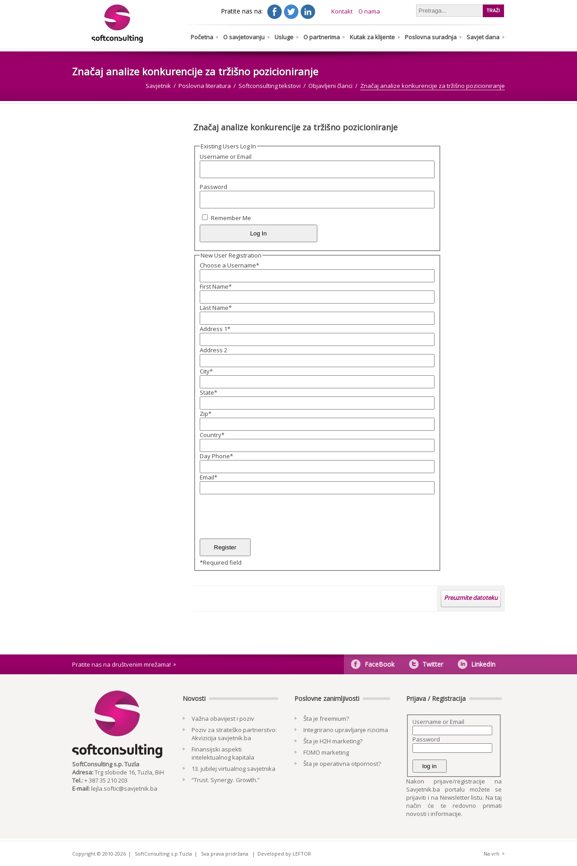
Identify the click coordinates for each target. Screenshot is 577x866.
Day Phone (216, 456)
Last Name (216, 308)
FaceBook (379, 664)
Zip (205, 414)
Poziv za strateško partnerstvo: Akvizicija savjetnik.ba (234, 734)
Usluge (284, 37)
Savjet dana (483, 37)
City (206, 371)
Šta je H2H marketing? (332, 741)
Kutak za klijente (372, 37)
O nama (369, 11)
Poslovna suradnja (431, 37)
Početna (202, 37)
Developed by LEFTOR (284, 853)
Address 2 (213, 350)
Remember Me (231, 218)
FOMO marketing (326, 752)
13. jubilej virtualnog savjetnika (233, 769)
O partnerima (321, 37)
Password (213, 187)
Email (208, 477)
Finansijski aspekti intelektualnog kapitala (223, 753)
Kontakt (342, 11)
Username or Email (226, 156)
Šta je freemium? (326, 718)
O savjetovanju (244, 37)
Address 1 (215, 329)
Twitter (432, 664)
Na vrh (491, 853)
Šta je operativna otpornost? (342, 764)
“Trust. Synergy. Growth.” (226, 780)
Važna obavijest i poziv (223, 718)
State (208, 392)
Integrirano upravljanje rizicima (345, 730)
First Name (216, 286)
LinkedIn (483, 664)
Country (212, 435)
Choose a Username (229, 265)
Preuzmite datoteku (471, 598)
